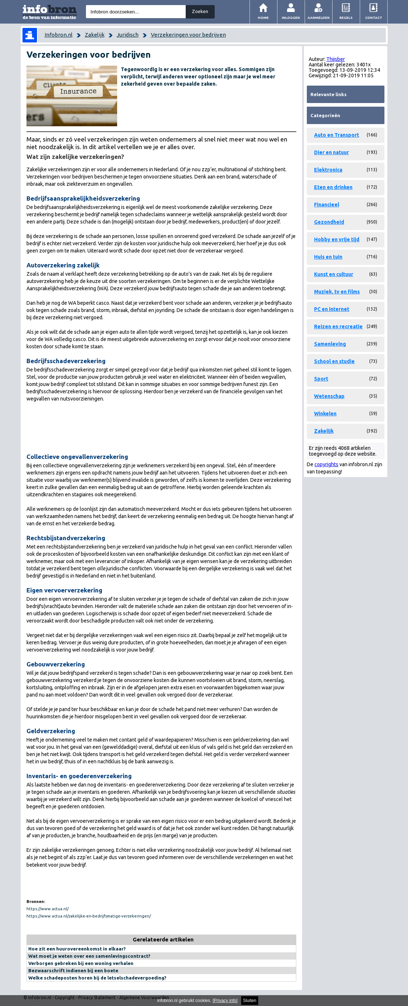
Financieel (326, 205)
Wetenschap (329, 396)
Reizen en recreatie (338, 326)
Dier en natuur (331, 152)
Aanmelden (319, 18)
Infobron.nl (59, 35)
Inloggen (291, 18)
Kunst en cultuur (333, 274)
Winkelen (325, 413)
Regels (346, 18)
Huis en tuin (328, 257)
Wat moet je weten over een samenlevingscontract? (89, 955)
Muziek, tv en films (337, 292)
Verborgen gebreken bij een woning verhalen (80, 963)
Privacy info (225, 1000)
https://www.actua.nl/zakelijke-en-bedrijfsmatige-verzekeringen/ (88, 916)
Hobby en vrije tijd (336, 239)
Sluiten (249, 1000)
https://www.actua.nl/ (47, 909)
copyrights (326, 464)
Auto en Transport (336, 135)
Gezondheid (329, 222)
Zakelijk (94, 35)
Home (263, 18)
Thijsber (335, 59)
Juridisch (128, 35)
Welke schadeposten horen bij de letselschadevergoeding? (97, 977)
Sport (321, 379)
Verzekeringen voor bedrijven (188, 35)
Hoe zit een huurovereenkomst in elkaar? (77, 948)
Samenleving (330, 344)
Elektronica (328, 170)
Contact (373, 18)
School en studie (334, 361)
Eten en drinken (333, 187)
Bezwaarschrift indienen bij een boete (73, 970)
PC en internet (331, 309)
